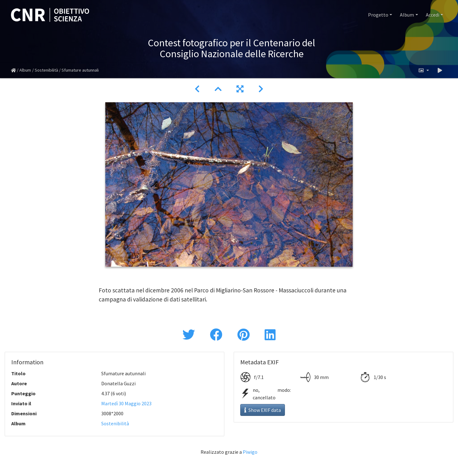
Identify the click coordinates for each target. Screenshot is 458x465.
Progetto (378, 15)
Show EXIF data (262, 410)
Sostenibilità (46, 70)
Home (13, 70)
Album (407, 15)
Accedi (432, 15)
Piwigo (250, 452)
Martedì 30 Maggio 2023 (126, 403)
